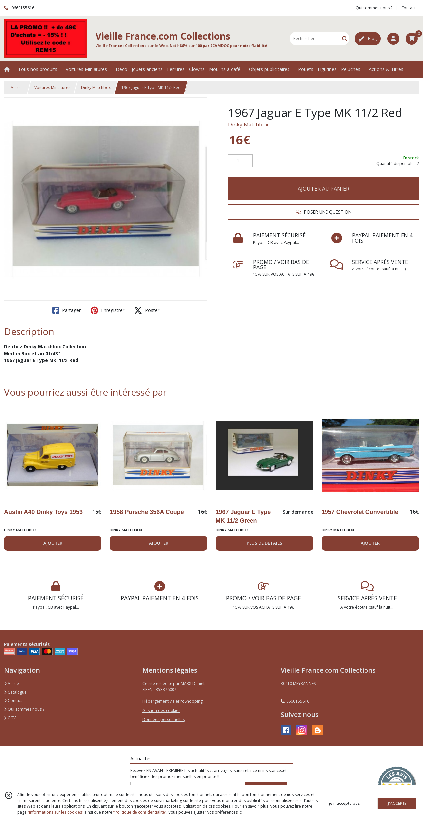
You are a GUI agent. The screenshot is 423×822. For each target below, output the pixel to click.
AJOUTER (52, 543)
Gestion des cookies (161, 710)
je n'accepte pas (344, 803)
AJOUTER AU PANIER (323, 188)
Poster (146, 310)
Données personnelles (163, 719)
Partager (66, 310)
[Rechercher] (344, 38)
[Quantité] (240, 160)
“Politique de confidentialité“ (139, 812)
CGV (10, 718)
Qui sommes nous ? (24, 709)
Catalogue (15, 692)
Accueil (17, 87)
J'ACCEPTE (397, 803)
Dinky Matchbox (96, 87)
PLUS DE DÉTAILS (264, 543)
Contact (408, 8)
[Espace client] (393, 38)
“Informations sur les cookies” (55, 812)
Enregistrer (107, 310)
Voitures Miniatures (52, 87)
